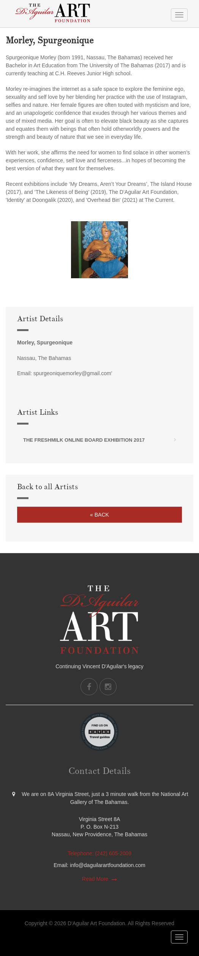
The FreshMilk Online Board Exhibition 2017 (84, 440)
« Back (99, 515)
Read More (95, 879)
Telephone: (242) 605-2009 (99, 853)
